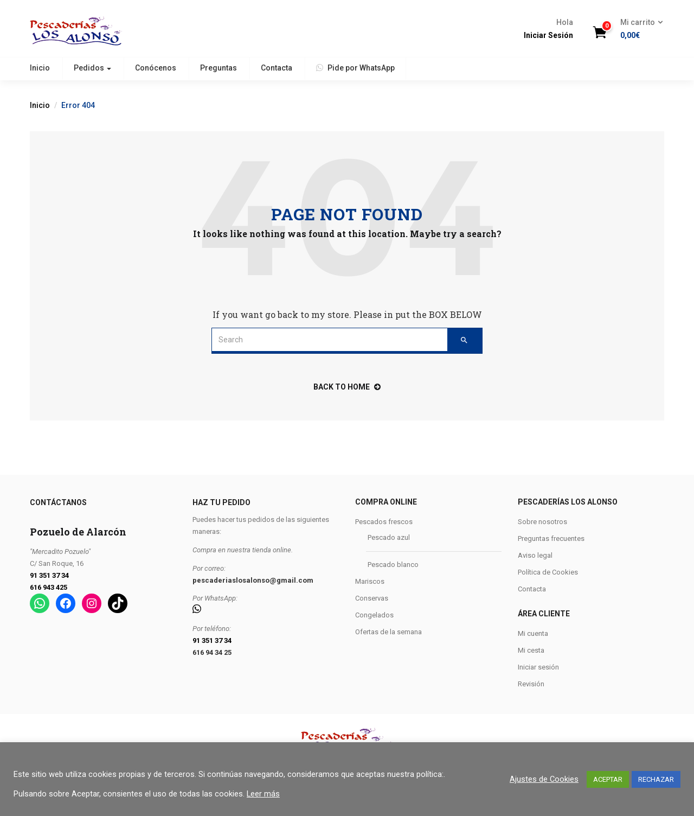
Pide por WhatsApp (355, 67)
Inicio (40, 67)
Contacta (276, 67)
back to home (347, 386)
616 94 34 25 (212, 652)
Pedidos (92, 67)
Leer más (263, 794)
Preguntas (218, 67)
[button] (638, 29)
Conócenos (155, 67)
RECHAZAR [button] (656, 779)
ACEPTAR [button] (607, 779)
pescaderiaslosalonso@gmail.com (252, 580)
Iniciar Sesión (548, 35)
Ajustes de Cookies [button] (544, 779)
